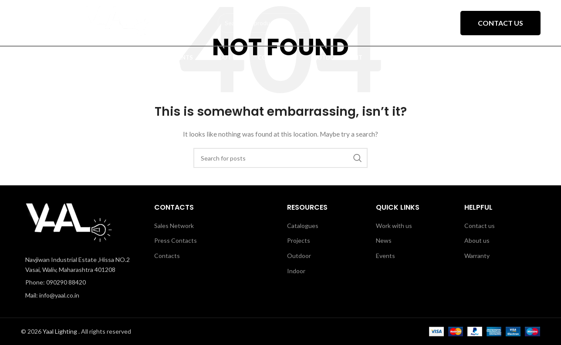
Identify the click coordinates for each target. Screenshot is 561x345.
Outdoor (299, 255)
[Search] (280, 158)
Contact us (479, 225)
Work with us (394, 225)
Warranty (477, 255)
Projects (298, 240)
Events (385, 255)
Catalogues (302, 225)
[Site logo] (117, 22)
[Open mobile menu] (35, 23)
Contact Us (500, 23)
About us (477, 240)
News (384, 240)
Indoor (296, 271)
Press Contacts (175, 240)
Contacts (167, 255)
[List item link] (81, 282)
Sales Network (174, 225)
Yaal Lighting (60, 331)
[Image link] (69, 224)
